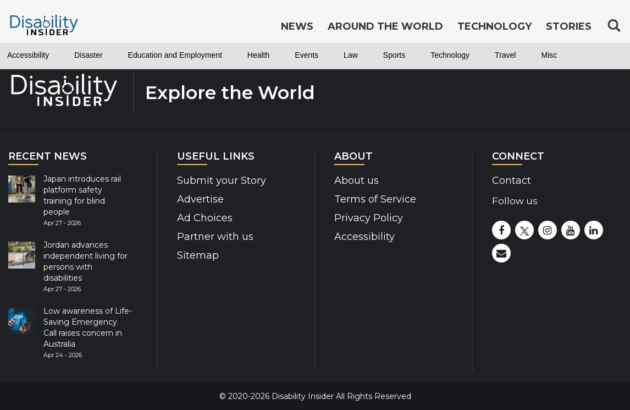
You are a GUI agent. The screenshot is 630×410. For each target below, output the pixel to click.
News (297, 26)
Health (258, 55)
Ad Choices (205, 218)
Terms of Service (375, 199)
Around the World (385, 26)
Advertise (200, 199)
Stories (569, 26)
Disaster (88, 55)
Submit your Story (221, 180)
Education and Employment (175, 55)
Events (306, 55)
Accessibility (28, 55)
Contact (511, 180)
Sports (394, 55)
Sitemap (198, 255)
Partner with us (215, 237)
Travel (505, 55)
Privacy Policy (368, 218)
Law (351, 55)
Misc (549, 55)
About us (356, 180)
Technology (449, 55)
